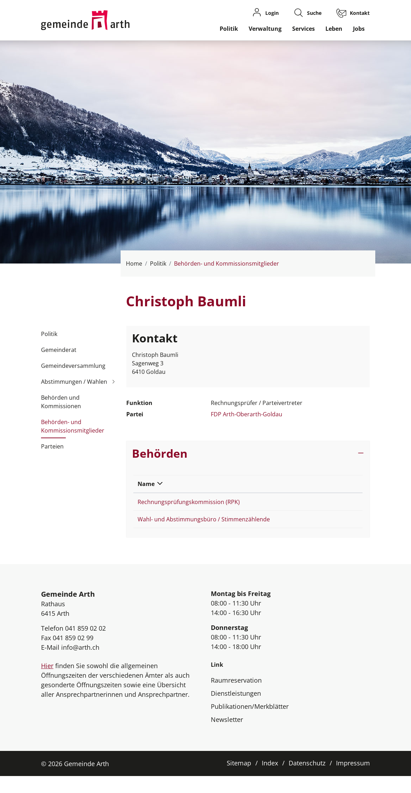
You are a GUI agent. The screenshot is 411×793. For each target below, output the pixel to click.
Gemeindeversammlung (73, 366)
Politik (229, 29)
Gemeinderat (58, 350)
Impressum (353, 780)
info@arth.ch (80, 664)
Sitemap (239, 780)
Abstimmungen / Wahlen (74, 382)
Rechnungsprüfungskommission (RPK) (189, 502)
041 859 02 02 (85, 645)
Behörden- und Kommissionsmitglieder (72, 428)
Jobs (359, 29)
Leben (333, 29)
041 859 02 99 (73, 654)
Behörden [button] (159, 453)
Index (270, 780)
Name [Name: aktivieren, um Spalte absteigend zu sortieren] (146, 484)
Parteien (52, 446)
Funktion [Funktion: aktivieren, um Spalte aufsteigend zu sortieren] (284, 484)
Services (303, 29)
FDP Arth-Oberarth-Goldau (246, 414)
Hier (47, 682)
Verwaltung (265, 29)
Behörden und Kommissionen (61, 402)
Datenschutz (307, 780)
